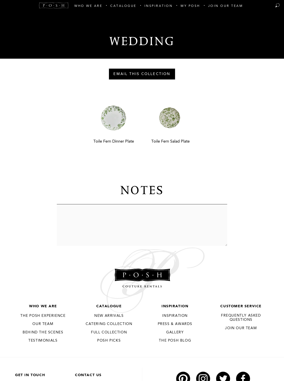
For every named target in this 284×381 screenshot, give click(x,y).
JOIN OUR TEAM (241, 328)
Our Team (42, 324)
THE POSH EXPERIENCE (42, 316)
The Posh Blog (175, 340)
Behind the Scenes (43, 332)
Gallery (175, 332)
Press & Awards (175, 324)
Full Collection (109, 332)
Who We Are (43, 306)
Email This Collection (141, 74)
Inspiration (175, 306)
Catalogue (109, 306)
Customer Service (241, 306)
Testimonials (42, 340)
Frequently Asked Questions (241, 318)
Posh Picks (109, 340)
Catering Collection (109, 324)
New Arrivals (109, 316)
